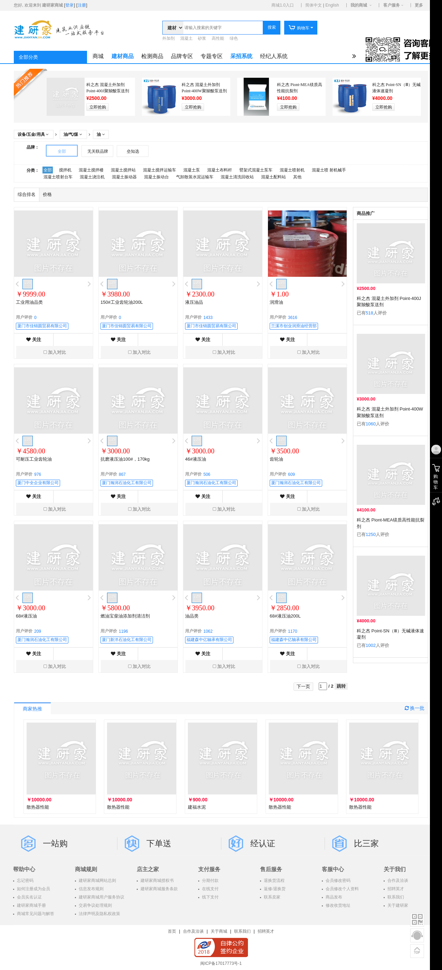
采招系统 (241, 56)
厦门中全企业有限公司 (38, 482)
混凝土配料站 (273, 177)
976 (37, 474)
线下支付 (210, 897)
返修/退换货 (274, 888)
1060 (371, 423)
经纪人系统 (274, 56)
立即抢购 (97, 107)
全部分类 (28, 57)
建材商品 (123, 56)
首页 (172, 931)
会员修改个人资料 (342, 888)
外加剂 (168, 38)
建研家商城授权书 (157, 880)
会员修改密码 (337, 880)
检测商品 (152, 56)
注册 (82, 5)
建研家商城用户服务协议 (101, 897)
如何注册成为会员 (33, 888)
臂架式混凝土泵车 (255, 170)
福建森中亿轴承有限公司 (209, 639)
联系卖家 (271, 897)
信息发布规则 (91, 888)
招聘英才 (395, 888)
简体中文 (313, 5)
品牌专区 (182, 56)
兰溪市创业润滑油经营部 (294, 325)
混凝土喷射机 (292, 170)
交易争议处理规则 (95, 905)
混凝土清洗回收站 (237, 177)
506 (206, 474)
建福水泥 (197, 807)
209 (37, 631)
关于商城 (219, 931)
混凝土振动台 (156, 177)
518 (369, 313)
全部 (62, 151)
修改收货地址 (337, 905)
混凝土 (186, 38)
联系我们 (395, 897)
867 (122, 474)
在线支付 (210, 888)
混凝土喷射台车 (58, 177)
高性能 (218, 38)
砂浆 (202, 38)
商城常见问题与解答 (35, 913)
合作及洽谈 (397, 880)
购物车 (298, 28)
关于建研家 (397, 905)
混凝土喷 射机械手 (329, 170)
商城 (98, 56)
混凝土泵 (191, 170)
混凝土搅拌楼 (91, 170)
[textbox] (223, 27)
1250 (371, 534)
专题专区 (212, 56)
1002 (371, 645)
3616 (292, 317)
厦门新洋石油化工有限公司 (127, 639)
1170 (292, 631)
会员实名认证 (29, 897)
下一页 (303, 686)
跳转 (341, 686)
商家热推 (32, 709)
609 (291, 474)
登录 (69, 5)
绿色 (234, 38)
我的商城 (358, 5)
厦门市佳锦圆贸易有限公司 (42, 325)
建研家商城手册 (31, 905)
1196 (123, 631)
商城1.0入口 (282, 5)
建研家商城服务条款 (159, 888)
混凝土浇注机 (92, 177)
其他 (297, 177)
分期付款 (210, 880)
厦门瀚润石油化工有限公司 (127, 482)
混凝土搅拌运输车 (159, 170)
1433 (208, 317)
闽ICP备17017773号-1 (221, 963)
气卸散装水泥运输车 (194, 177)
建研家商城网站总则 (97, 880)
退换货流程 (274, 880)
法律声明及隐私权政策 (99, 913)
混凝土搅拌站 (123, 170)
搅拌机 (65, 170)
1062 (208, 631)
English (332, 5)
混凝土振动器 (124, 177)
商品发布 (333, 897)
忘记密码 (24, 880)
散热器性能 (38, 807)
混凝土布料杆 (219, 170)
